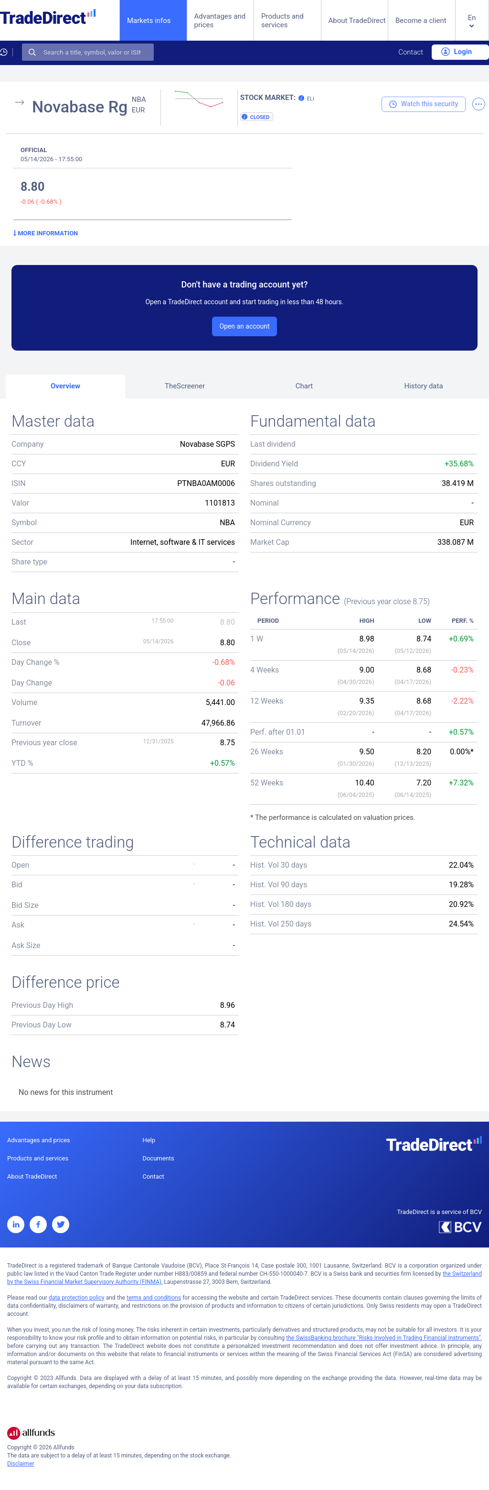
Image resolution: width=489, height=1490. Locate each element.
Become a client (420, 20)
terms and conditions (154, 1297)
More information (45, 233)
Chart (304, 386)
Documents (158, 1158)
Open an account (244, 326)
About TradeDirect (357, 20)
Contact (410, 52)
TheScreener (185, 386)
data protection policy (76, 1297)
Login (456, 51)
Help (148, 1140)
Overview (65, 386)
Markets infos (149, 20)
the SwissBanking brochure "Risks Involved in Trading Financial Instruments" (383, 1338)
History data (423, 386)
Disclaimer (20, 1463)
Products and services (282, 20)
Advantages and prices (220, 20)
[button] (472, 28)
